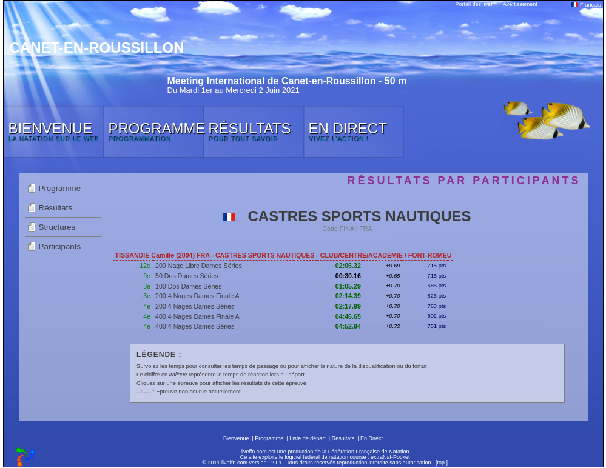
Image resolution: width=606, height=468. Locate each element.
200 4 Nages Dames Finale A (197, 295)
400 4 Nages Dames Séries (194, 326)
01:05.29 (348, 286)
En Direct (371, 438)
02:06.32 (348, 265)
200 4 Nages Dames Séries (194, 306)
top (441, 463)
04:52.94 (348, 326)
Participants (60, 246)
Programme (60, 188)
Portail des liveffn (476, 4)
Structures (57, 227)
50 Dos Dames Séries (186, 275)
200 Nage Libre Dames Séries (198, 265)
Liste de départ (307, 438)
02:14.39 (348, 295)
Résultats (56, 207)
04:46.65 (348, 316)
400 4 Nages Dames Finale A (197, 316)
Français (586, 5)
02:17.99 (348, 306)
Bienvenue (236, 438)
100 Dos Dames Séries (188, 286)
